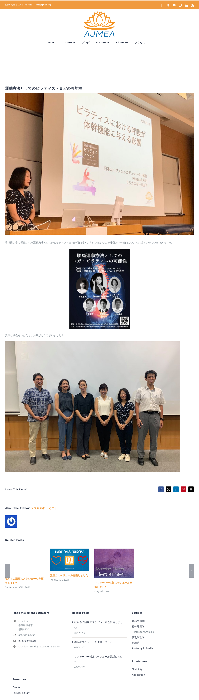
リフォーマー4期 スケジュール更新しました (98, 659)
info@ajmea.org (43, 4)
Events (16, 687)
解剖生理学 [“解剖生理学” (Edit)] (138, 637)
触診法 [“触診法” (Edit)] (136, 642)
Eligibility (137, 669)
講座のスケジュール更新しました (69, 575)
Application (138, 674)
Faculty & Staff (21, 692)
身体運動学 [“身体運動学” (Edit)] (138, 626)
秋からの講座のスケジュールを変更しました (98, 624)
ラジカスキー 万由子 (43, 508)
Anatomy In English (143, 648)
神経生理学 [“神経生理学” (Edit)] (138, 621)
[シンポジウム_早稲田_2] (99, 164)
